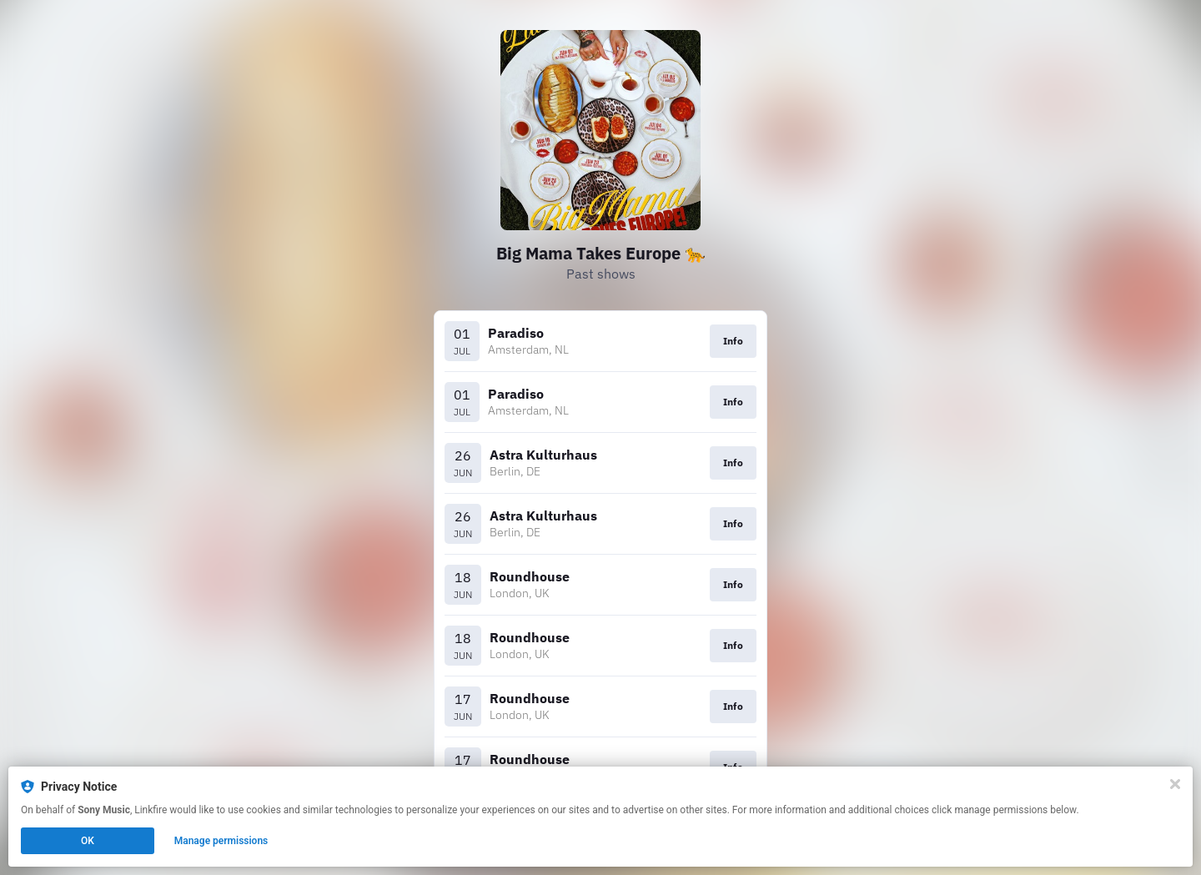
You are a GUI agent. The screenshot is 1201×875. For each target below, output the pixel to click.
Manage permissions (221, 841)
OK (87, 841)
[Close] (1175, 784)
